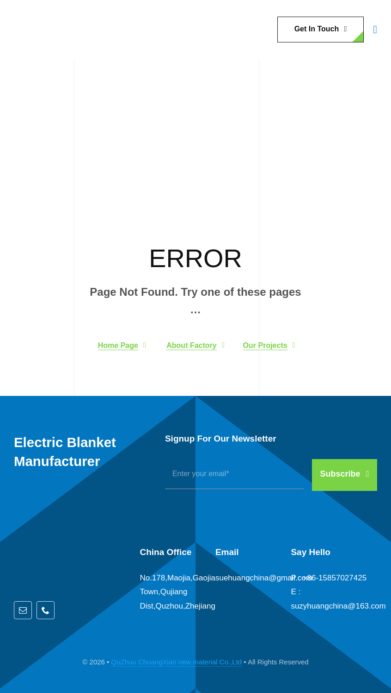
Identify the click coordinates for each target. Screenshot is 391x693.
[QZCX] (37, 14)
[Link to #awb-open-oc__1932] (375, 29)
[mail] (23, 610)
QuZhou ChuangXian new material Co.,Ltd (176, 662)
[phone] (46, 610)
